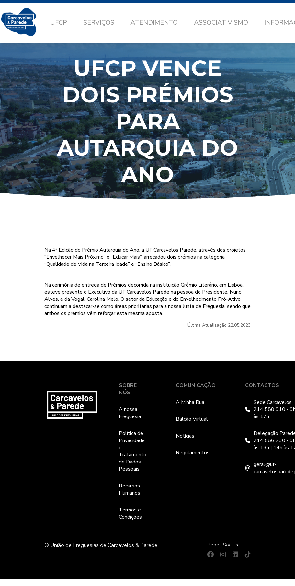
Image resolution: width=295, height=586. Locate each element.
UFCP (58, 22)
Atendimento (154, 22)
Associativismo (221, 22)
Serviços (98, 22)
